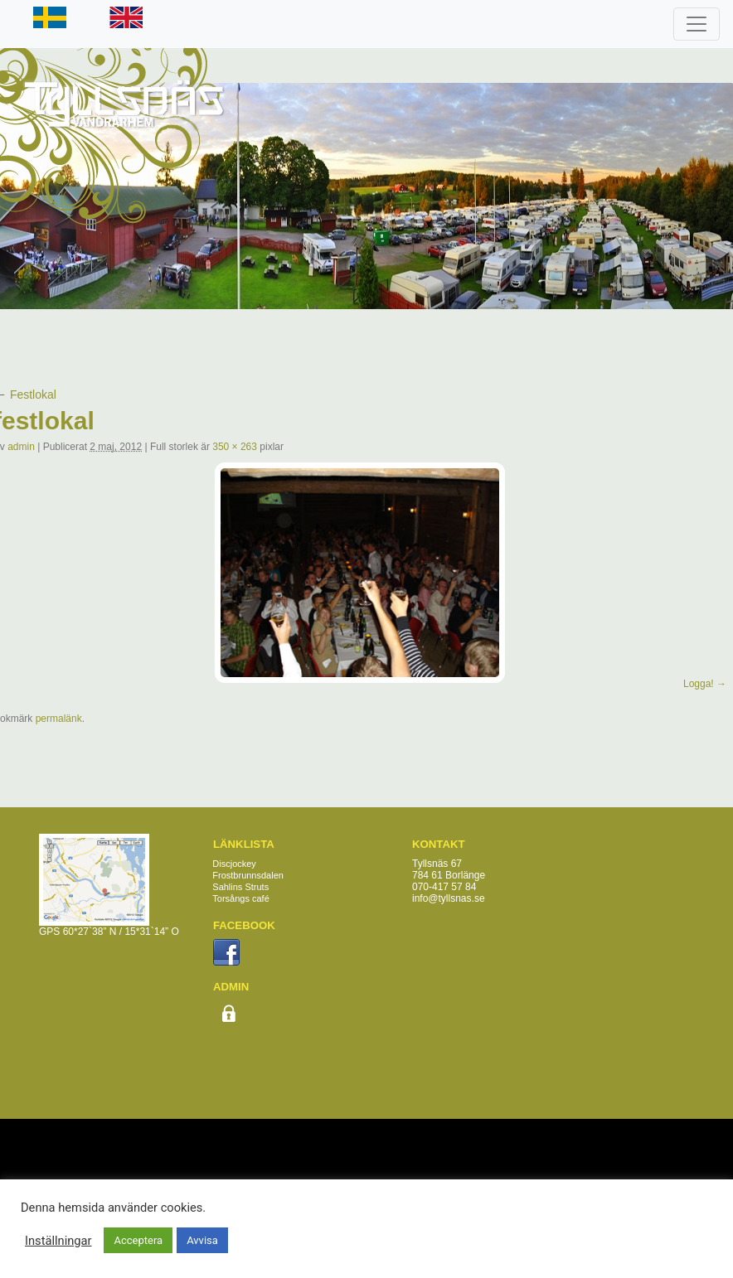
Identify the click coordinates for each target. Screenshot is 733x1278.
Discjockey (234, 864)
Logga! (698, 684)
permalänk (59, 718)
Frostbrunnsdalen (248, 875)
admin (21, 447)
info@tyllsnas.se (448, 898)
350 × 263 (234, 447)
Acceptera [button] (138, 1240)
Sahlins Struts (240, 887)
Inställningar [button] (58, 1240)
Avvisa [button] (202, 1240)
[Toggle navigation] (696, 24)
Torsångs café (240, 898)
